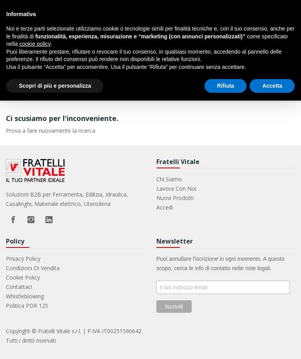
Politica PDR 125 (27, 305)
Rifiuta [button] (225, 86)
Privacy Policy (23, 258)
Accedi (164, 207)
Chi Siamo (169, 179)
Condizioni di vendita (33, 268)
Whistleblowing (25, 296)
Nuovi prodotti (175, 198)
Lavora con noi (176, 188)
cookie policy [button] (34, 44)
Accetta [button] (272, 86)
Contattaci (19, 286)
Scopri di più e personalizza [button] (55, 86)
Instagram (31, 220)
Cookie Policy (23, 277)
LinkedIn (49, 220)
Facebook (13, 220)
